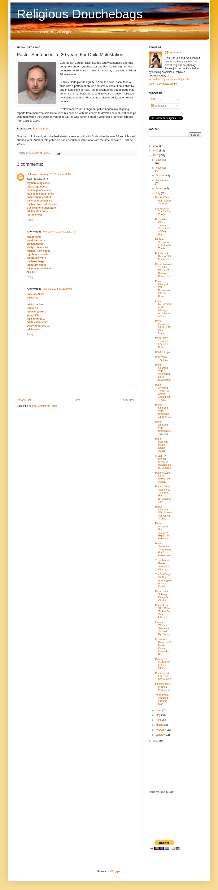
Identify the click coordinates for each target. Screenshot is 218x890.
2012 (156, 145)
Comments (158, 105)
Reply (30, 219)
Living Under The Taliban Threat (163, 211)
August (160, 188)
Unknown (32, 174)
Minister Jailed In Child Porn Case (163, 687)
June (159, 710)
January (160, 734)
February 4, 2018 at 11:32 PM (59, 231)
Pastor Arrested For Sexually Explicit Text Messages (163, 531)
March (160, 724)
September (162, 180)
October (160, 175)
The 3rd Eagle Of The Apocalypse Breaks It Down (163, 580)
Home (77, 400)
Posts (156, 99)
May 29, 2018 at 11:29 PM (57, 288)
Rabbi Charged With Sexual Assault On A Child (163, 512)
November (161, 167)
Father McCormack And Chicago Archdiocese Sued (163, 309)
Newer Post (24, 400)
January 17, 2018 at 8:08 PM (55, 174)
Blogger (115, 871)
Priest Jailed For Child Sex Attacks (163, 676)
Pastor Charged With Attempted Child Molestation (163, 372)
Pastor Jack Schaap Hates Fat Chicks (162, 596)
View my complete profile (163, 83)
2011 (156, 150)
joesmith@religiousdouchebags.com (169, 79)
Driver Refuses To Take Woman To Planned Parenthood (163, 270)
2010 (156, 155)
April (158, 719)
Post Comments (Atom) (45, 405)
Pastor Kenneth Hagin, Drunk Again (161, 444)
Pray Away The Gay (161, 358)
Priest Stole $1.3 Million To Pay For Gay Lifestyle (163, 611)
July (158, 193)
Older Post (129, 400)
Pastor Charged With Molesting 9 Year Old (163, 427)
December (161, 159)
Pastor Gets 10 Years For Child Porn (162, 343)
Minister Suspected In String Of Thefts (163, 244)
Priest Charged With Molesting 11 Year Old (163, 411)
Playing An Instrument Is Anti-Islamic (162, 664)
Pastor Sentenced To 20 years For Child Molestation (163, 549)
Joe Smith (175, 52)
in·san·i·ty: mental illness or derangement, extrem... (163, 461)
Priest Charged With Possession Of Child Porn (163, 289)
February (161, 729)
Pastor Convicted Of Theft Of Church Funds (163, 327)
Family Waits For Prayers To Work (163, 200)
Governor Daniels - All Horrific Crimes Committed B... (163, 647)
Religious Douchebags (80, 14)
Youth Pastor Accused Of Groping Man (163, 699)
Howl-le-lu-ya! (162, 352)
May (158, 715)
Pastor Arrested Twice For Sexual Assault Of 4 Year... (162, 392)
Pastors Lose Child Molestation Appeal (163, 477)
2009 (156, 740)
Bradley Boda (40, 128)
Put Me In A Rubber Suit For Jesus (163, 256)
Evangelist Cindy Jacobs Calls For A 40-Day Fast (162, 227)
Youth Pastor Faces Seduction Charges (162, 565)
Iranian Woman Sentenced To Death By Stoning (162, 628)
